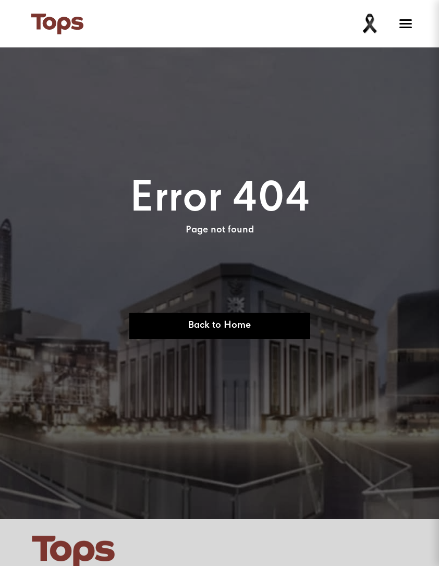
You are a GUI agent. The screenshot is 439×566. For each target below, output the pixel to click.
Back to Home (219, 325)
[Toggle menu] (403, 24)
